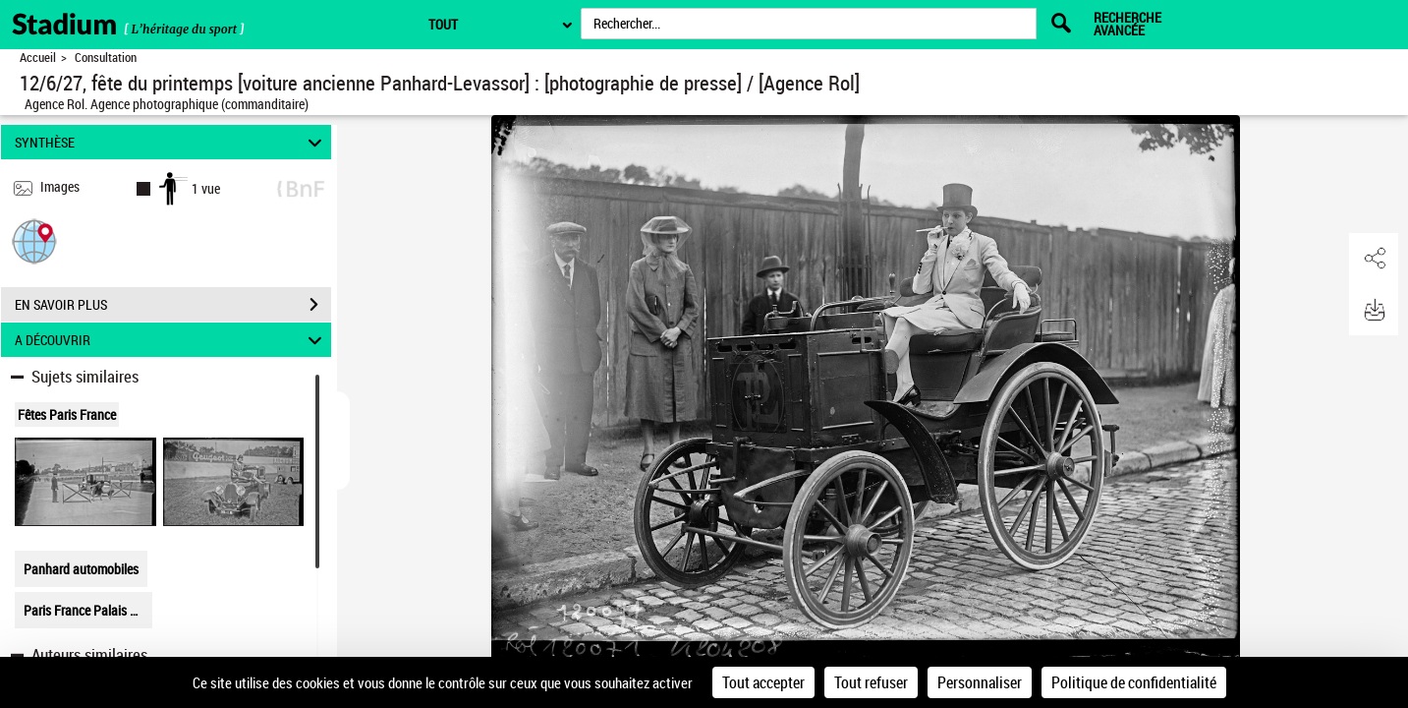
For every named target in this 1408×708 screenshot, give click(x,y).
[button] (34, 240)
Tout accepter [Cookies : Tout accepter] (763, 682)
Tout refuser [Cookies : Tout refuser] (871, 682)
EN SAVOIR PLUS (173, 305)
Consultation (106, 57)
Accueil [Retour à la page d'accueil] (38, 57)
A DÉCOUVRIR (171, 340)
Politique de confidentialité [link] (1133, 682)
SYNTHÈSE (171, 142)
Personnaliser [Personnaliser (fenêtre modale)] (979, 682)
